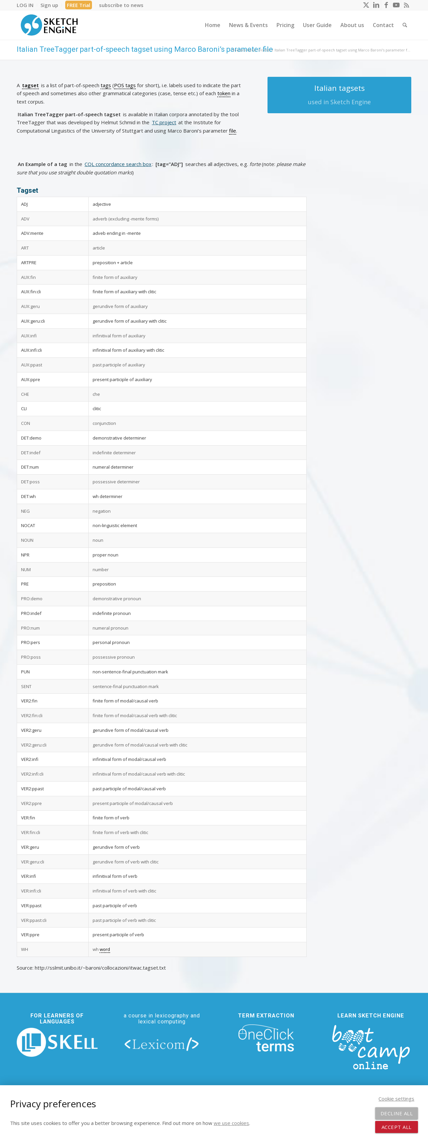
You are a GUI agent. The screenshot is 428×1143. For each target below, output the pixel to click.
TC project (164, 122)
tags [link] (106, 85)
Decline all (397, 1113)
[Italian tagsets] (339, 95)
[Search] (404, 25)
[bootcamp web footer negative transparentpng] (370, 1046)
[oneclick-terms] (266, 1038)
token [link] (223, 93)
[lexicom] (161, 1044)
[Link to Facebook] (386, 5)
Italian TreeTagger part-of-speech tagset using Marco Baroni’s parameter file (145, 49)
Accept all (397, 1127)
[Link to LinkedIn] (376, 5)
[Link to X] (366, 5)
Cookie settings (396, 1098)
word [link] (105, 949)
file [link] (232, 130)
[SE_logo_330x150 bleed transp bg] (49, 25)
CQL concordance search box (118, 164)
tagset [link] (30, 85)
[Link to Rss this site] (406, 5)
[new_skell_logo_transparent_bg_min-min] (57, 1042)
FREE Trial (78, 5)
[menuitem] (27, 5)
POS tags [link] (125, 85)
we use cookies (231, 1123)
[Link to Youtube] (396, 5)
